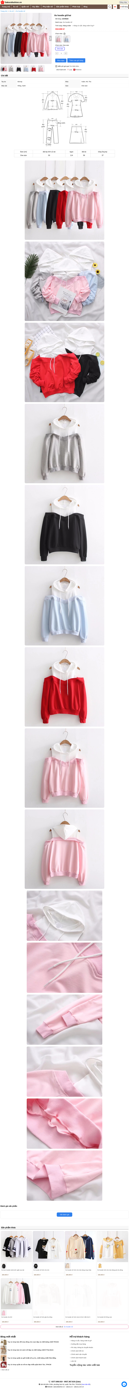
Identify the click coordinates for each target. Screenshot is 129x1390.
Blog (85, 7)
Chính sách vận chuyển (79, 1354)
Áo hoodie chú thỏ (6, 1317)
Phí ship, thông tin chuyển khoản (82, 1347)
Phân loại (76, 7)
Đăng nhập (123, 2)
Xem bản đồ (86, 1384)
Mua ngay (60, 60)
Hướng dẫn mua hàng (78, 1344)
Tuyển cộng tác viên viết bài (85, 1365)
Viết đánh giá (64, 1214)
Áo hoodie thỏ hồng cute (104, 1317)
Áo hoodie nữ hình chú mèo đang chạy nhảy (78, 1270)
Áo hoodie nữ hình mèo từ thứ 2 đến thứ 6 (77, 1317)
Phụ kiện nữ (48, 7)
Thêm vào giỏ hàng (76, 60)
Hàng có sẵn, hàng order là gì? (83, 25)
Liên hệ (73, 1361)
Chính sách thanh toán (78, 1358)
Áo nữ (15, 7)
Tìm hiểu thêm (74, 66)
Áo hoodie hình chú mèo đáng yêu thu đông (110, 1270)
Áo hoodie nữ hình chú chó (41, 1270)
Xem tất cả (5, 1370)
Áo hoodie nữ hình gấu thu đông (42, 1317)
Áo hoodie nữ (20, 11)
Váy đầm (35, 7)
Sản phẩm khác (62, 7)
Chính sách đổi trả (77, 1351)
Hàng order (67, 25)
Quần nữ (25, 7)
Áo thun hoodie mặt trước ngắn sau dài (12, 1270)
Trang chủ (6, 7)
